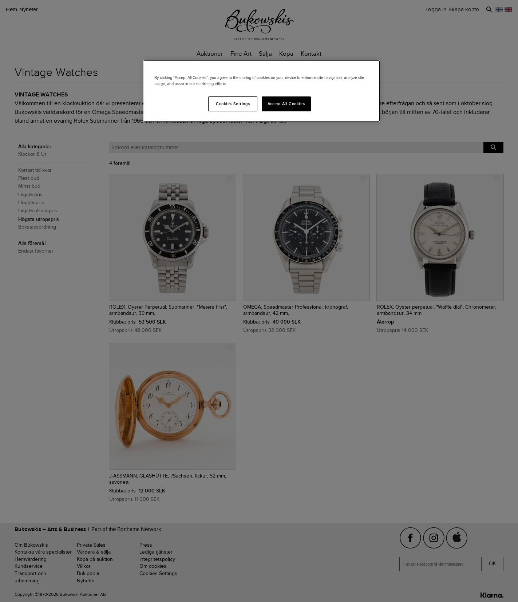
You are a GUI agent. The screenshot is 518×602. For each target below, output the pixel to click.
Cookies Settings (233, 104)
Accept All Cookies (286, 104)
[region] (261, 91)
